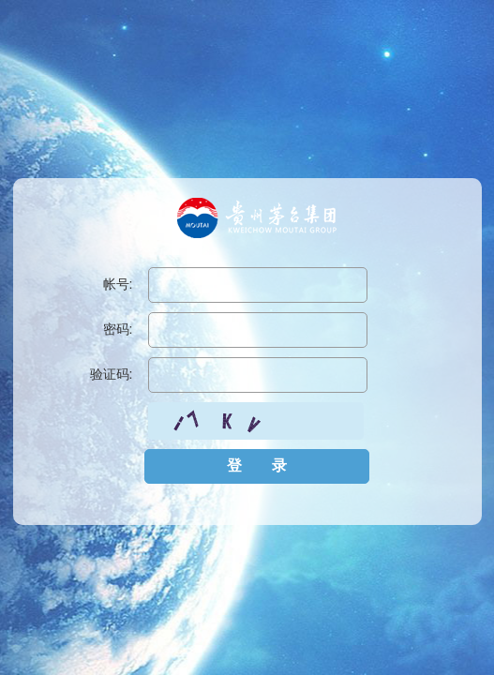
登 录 (257, 465)
